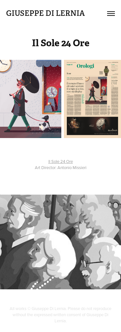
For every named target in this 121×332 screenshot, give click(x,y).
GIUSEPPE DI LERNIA (45, 13)
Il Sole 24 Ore (60, 161)
